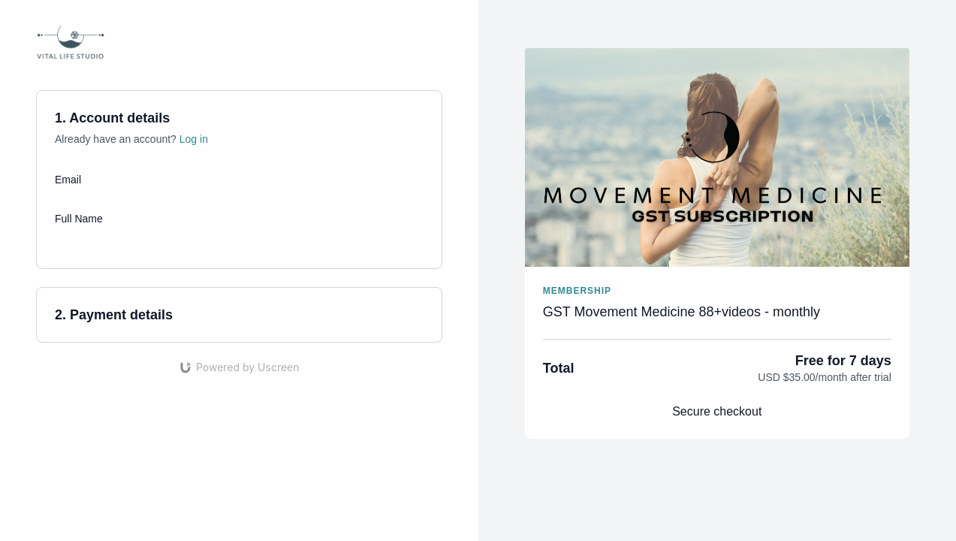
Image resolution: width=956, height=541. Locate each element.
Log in (193, 139)
